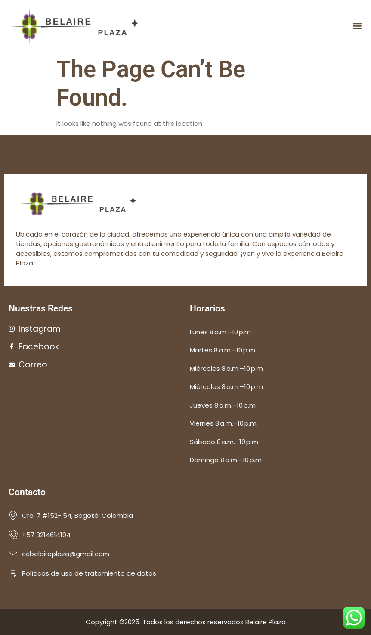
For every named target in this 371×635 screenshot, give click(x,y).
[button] (357, 26)
